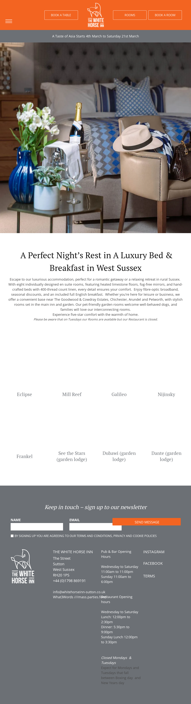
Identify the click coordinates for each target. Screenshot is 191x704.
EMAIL (74, 520)
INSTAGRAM (154, 551)
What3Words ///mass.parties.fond (80, 597)
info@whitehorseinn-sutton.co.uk (79, 592)
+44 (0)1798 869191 (69, 580)
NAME (16, 520)
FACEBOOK (153, 563)
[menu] (8, 21)
